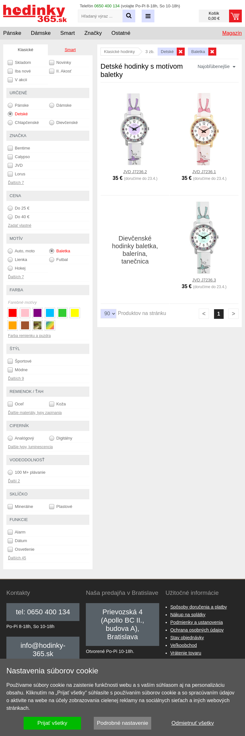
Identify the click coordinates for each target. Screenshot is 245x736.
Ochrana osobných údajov (197, 629)
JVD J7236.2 (135, 171)
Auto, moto (21, 251)
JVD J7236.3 (204, 280)
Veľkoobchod (183, 645)
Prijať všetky (52, 723)
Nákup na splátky (187, 614)
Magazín (232, 33)
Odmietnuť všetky (193, 723)
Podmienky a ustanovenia (196, 622)
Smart (70, 49)
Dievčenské (63, 122)
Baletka (59, 251)
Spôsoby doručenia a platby (198, 607)
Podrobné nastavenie (122, 723)
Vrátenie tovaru (185, 653)
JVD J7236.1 (204, 171)
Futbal (58, 259)
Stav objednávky (187, 637)
